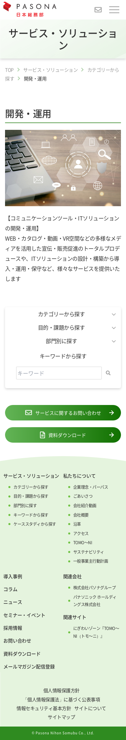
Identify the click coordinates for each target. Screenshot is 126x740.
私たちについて (79, 475)
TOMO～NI (82, 543)
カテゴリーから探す (30, 487)
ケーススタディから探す (34, 524)
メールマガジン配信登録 (28, 666)
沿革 (77, 524)
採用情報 (12, 627)
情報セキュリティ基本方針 (43, 708)
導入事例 (12, 576)
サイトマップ (61, 716)
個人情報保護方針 (61, 690)
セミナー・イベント (24, 615)
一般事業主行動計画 (90, 561)
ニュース (12, 601)
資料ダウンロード (63, 435)
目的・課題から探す (30, 496)
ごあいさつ (83, 496)
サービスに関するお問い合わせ (63, 412)
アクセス (81, 533)
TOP (9, 69)
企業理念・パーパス (90, 487)
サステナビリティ (88, 552)
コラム (10, 589)
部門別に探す (25, 506)
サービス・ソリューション (50, 69)
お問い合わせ (17, 640)
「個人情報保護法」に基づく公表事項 (61, 699)
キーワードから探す (30, 515)
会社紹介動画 (84, 506)
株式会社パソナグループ (94, 588)
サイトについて (90, 708)
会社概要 (81, 515)
